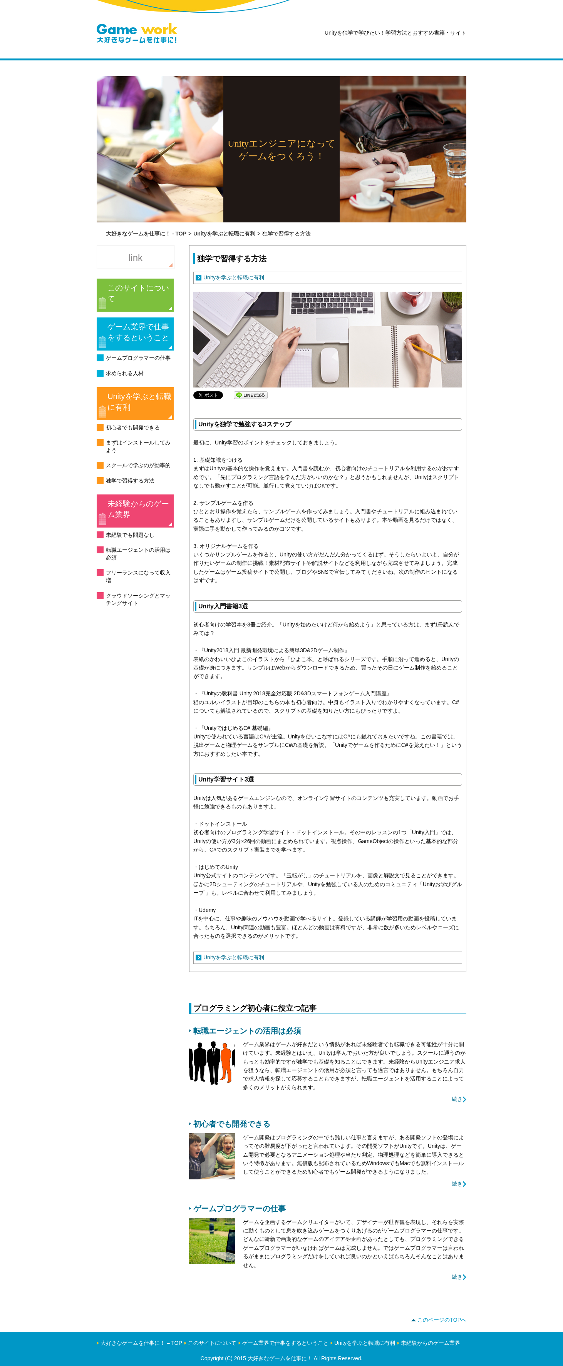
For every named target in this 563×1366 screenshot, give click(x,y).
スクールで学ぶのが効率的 (138, 465)
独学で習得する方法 (130, 481)
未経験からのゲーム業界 (138, 509)
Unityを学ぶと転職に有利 (139, 401)
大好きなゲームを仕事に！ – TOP (141, 1343)
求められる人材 (125, 373)
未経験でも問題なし (130, 535)
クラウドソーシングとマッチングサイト (138, 599)
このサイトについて (138, 293)
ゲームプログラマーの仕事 (138, 358)
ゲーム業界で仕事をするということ (138, 332)
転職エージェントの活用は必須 (138, 554)
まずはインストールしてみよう (138, 446)
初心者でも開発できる (133, 427)
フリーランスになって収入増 (138, 576)
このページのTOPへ (438, 1320)
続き (457, 1099)
